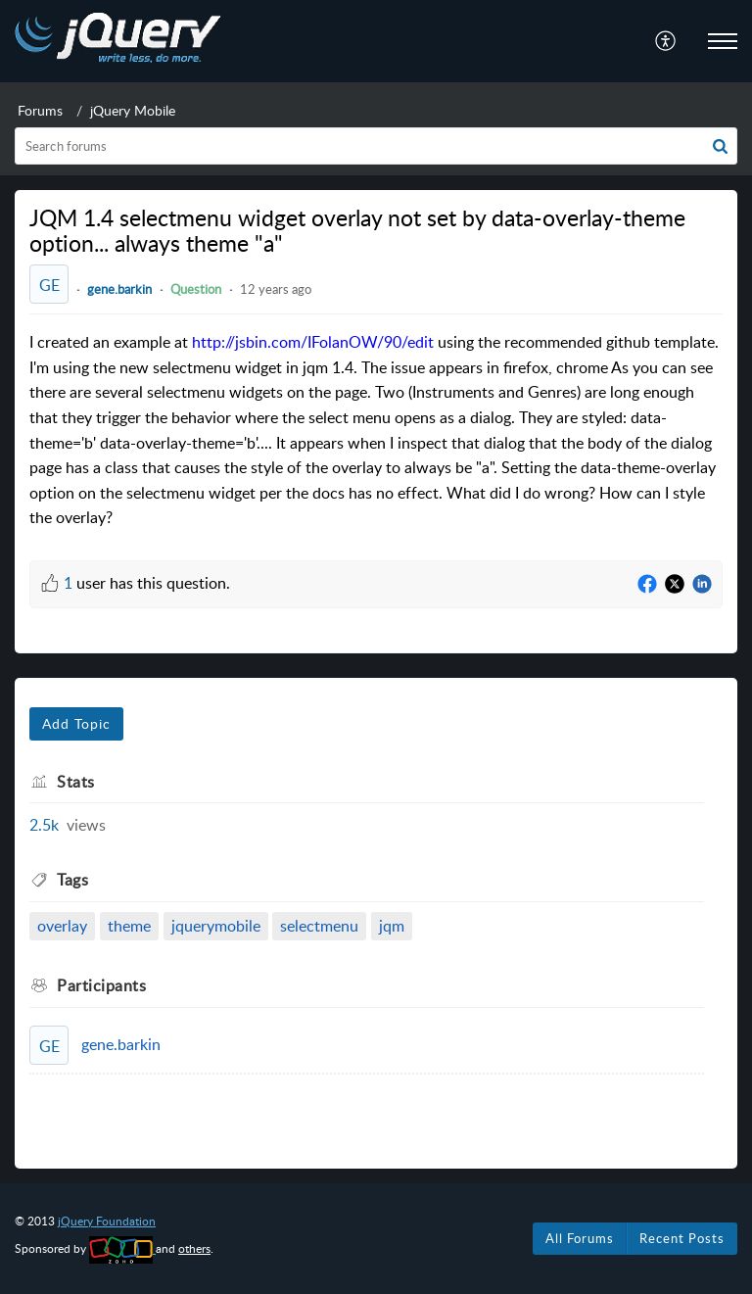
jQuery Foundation (107, 1221)
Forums (40, 110)
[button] (720, 146)
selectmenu (319, 925)
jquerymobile (215, 925)
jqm (391, 925)
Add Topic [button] (76, 723)
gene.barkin (119, 289)
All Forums (579, 1238)
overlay (62, 925)
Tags (72, 879)
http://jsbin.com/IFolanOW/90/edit (313, 342)
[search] (376, 146)
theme (129, 925)
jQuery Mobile (132, 110)
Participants (101, 985)
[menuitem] (666, 41)
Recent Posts (682, 1238)
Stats (76, 781)
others (194, 1248)
